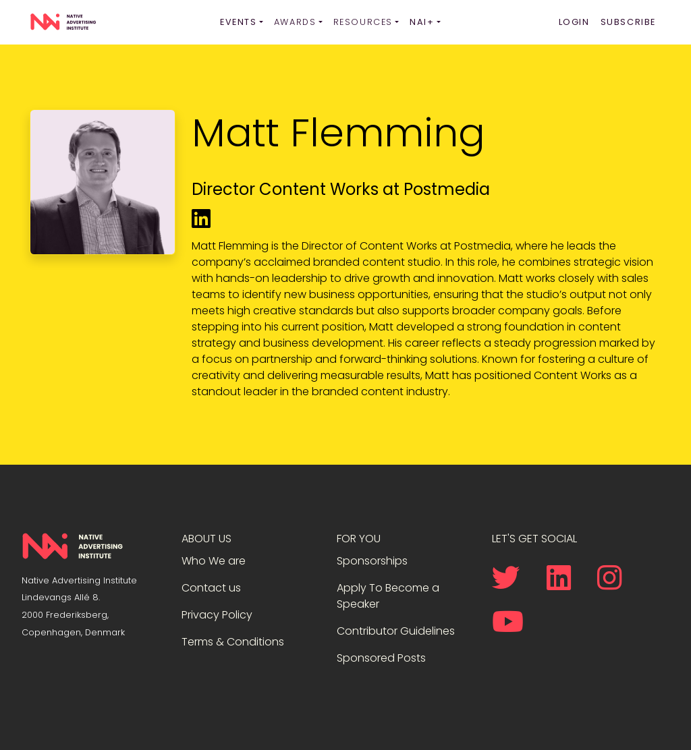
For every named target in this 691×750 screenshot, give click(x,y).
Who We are (214, 561)
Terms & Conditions (233, 642)
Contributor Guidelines (396, 631)
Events (238, 22)
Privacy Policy (217, 615)
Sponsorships (372, 561)
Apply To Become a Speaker (388, 596)
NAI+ (422, 22)
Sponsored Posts (381, 658)
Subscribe (628, 22)
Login (574, 22)
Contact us (211, 588)
